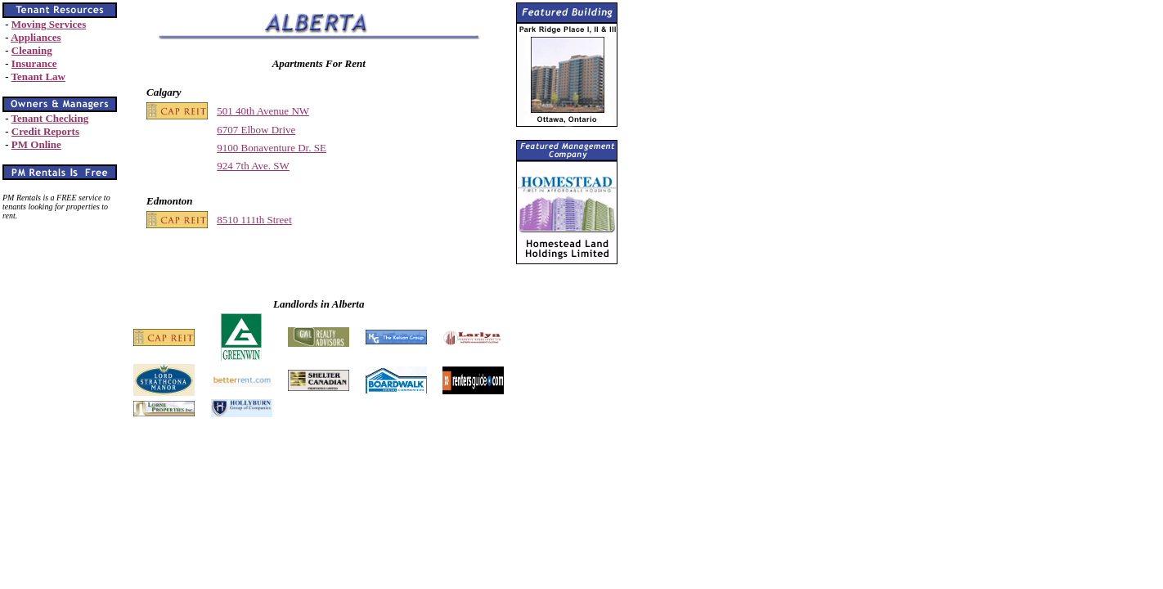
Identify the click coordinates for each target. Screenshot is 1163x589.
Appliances (36, 37)
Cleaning (31, 50)
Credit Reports (45, 131)
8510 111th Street (254, 220)
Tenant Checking (50, 118)
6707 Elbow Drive (256, 130)
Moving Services (48, 24)
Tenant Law (38, 76)
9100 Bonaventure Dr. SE (271, 148)
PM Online (36, 144)
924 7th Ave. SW (253, 166)
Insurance (34, 63)
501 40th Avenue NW (263, 111)
